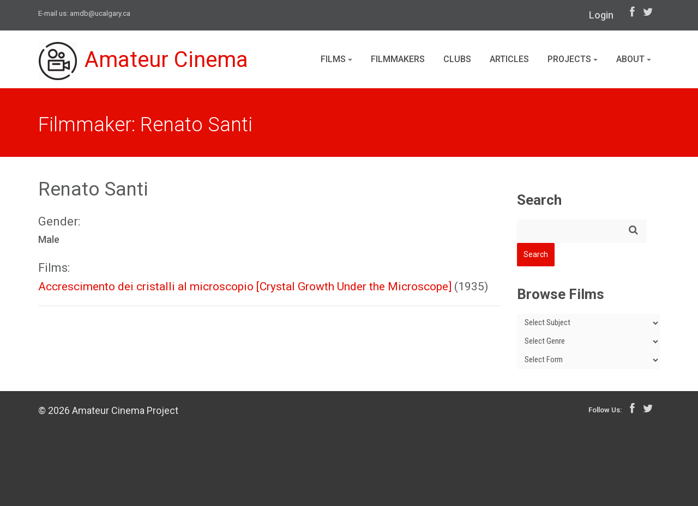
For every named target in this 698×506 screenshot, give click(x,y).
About (633, 59)
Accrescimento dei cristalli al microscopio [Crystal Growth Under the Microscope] (245, 286)
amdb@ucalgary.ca (100, 13)
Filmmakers (398, 59)
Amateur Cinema (143, 61)
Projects (572, 59)
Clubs (457, 59)
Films (336, 59)
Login (601, 15)
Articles (509, 59)
